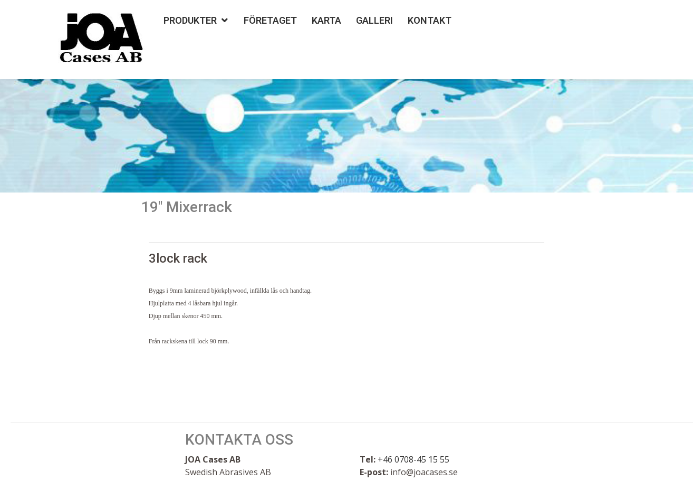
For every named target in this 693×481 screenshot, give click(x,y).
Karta (326, 20)
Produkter (190, 20)
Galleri (374, 20)
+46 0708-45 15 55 (413, 459)
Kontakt (429, 20)
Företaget (270, 20)
